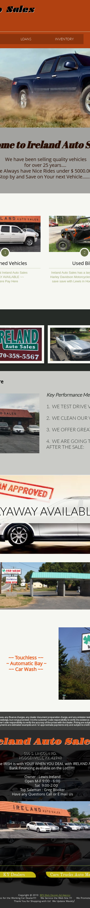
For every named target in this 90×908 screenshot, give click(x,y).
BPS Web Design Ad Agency (55, 895)
